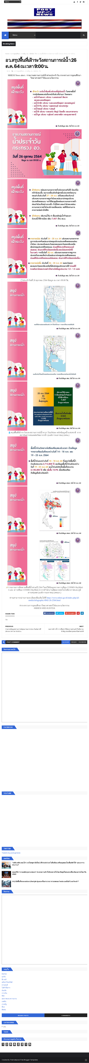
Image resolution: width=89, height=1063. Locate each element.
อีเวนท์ (4, 979)
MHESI (32, 54)
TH (36, 54)
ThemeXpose (14, 1060)
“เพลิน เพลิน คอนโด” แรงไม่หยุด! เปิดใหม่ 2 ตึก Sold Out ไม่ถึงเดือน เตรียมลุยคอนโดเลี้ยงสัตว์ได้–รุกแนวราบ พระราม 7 (48, 864)
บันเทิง (4, 990)
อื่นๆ (3, 1007)
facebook (82, 642)
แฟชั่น (4, 1001)
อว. (28, 54)
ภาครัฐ (23, 54)
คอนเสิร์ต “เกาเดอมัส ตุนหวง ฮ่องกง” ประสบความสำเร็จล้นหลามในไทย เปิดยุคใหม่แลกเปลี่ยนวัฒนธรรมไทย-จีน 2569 (49, 873)
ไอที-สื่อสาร (6, 987)
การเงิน (4, 993)
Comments (66, 1015)
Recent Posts (23, 1015)
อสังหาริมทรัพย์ (7, 982)
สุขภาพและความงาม (9, 998)
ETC (4, 1027)
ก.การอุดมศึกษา (15, 54)
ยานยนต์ (5, 985)
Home (7, 54)
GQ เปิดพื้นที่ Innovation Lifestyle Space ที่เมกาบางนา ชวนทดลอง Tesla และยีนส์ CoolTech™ (45, 881)
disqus (73, 642)
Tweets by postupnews (11, 853)
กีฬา (3, 996)
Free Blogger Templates (29, 1060)
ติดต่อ (4, 1009)
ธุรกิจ (4, 977)
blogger (66, 642)
